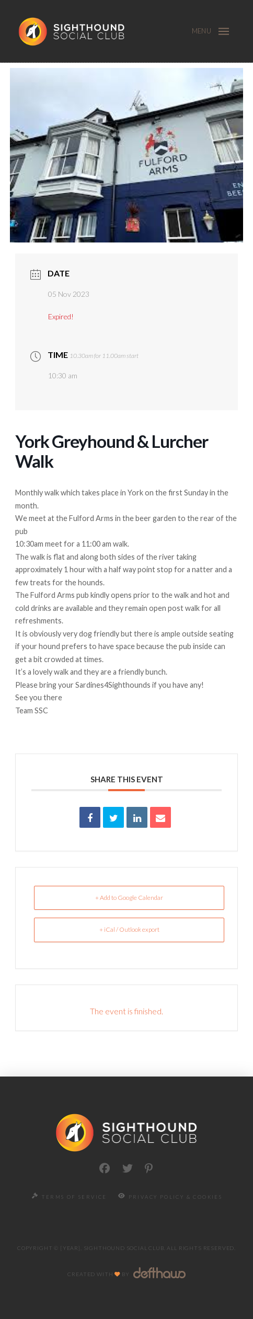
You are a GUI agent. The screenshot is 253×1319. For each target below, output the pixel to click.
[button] (223, 31)
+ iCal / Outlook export (129, 929)
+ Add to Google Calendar (129, 897)
